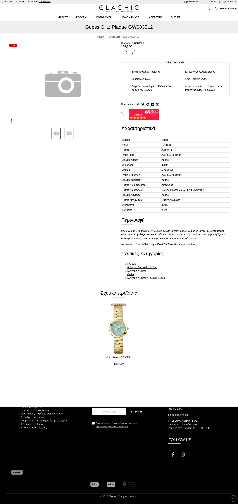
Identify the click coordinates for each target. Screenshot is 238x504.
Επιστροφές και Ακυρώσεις (35, 410)
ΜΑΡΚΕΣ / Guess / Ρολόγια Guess (146, 278)
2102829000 (175, 409)
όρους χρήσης (118, 423)
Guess (165, 140)
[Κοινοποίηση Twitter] (143, 104)
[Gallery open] (12, 121)
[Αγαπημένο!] (125, 52)
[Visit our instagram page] (182, 455)
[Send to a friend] (157, 104)
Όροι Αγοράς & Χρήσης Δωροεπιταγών (42, 413)
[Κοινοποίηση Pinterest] (148, 104)
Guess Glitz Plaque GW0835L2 (124, 37)
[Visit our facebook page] (173, 455)
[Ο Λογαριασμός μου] (208, 9)
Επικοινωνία (193, 2)
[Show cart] (226, 9)
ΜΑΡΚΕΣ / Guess (136, 271)
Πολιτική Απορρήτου (32, 406)
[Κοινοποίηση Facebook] (138, 104)
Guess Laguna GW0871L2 (119, 357)
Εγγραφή (136, 411)
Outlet (130, 274)
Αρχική (100, 37)
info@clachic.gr (180, 415)
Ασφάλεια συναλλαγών (33, 417)
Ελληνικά (230, 2)
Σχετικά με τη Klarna (32, 424)
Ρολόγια (131, 264)
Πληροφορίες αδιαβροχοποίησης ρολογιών (44, 420)
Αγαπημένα (211, 2)
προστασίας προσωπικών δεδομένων (112, 427)
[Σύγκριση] (133, 52)
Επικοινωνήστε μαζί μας (34, 427)
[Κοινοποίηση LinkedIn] (153, 104)
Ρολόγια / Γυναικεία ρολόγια (142, 267)
